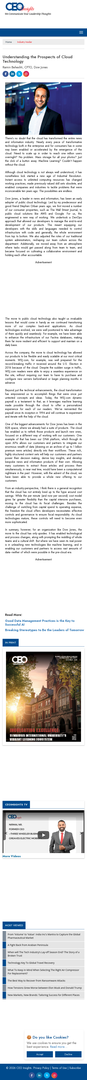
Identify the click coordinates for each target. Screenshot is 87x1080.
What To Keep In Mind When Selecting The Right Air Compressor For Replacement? (43, 971)
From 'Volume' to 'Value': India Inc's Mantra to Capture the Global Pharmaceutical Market (44, 936)
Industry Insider (24, 42)
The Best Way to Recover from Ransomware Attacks (36, 980)
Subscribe (75, 1068)
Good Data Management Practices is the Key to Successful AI (39, 623)
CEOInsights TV (16, 804)
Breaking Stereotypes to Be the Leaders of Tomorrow (44, 630)
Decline (68, 1054)
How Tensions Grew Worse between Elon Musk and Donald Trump (45, 987)
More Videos (12, 856)
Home (8, 42)
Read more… (58, 1047)
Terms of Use (59, 1068)
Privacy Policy (41, 1068)
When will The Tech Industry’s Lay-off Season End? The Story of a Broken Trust (43, 954)
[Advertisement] (31, 287)
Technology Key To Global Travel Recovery (31, 962)
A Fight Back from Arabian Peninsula (28, 945)
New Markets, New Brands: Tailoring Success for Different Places (44, 995)
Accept (39, 1054)
